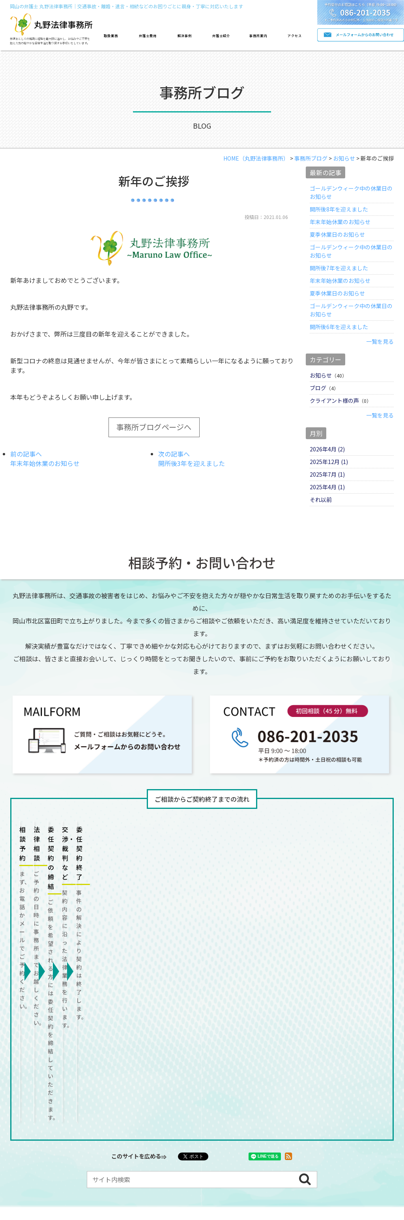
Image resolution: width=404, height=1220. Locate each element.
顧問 (130, 1073)
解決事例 (185, 35)
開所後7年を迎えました (339, 268)
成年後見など (321, 1057)
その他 (89, 1089)
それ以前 (321, 499)
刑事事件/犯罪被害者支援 (65, 1073)
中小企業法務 (240, 1073)
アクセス (295, 35)
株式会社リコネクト (283, 1169)
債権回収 (288, 1073)
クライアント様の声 (334, 400)
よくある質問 (84, 1142)
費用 (141, 1037)
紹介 (237, 1037)
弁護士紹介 (221, 35)
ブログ (318, 388)
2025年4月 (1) (327, 487)
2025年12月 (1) (329, 462)
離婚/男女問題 (92, 1057)
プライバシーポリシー (147, 1142)
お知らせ (321, 375)
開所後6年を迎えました (339, 327)
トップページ (41, 1037)
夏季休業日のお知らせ (337, 234)
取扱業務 (111, 35)
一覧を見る (380, 341)
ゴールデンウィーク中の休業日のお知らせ (351, 192)
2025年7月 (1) (327, 474)
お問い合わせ (32, 1142)
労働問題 (274, 1057)
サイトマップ (210, 1142)
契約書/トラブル (183, 1073)
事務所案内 (258, 35)
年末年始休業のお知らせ (340, 222)
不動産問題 (229, 1057)
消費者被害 (47, 1089)
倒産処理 (329, 1073)
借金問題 (141, 1057)
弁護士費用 (148, 35)
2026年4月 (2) (327, 449)
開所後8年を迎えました (339, 209)
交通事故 (45, 1057)
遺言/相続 (184, 1057)
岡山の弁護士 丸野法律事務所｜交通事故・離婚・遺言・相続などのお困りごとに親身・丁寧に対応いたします (126, 6)
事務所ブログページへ (153, 426)
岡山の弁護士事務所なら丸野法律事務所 (159, 1169)
